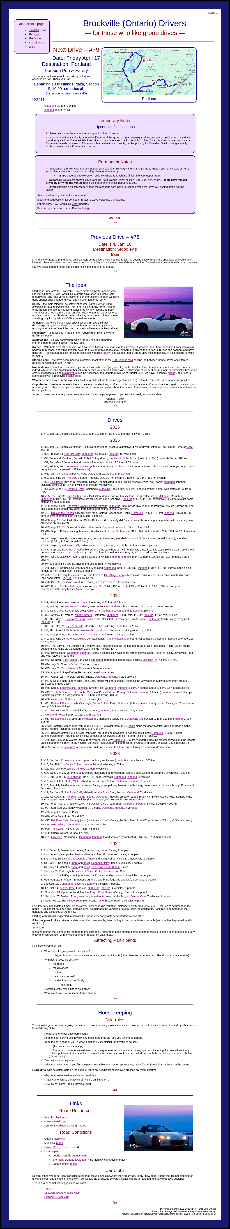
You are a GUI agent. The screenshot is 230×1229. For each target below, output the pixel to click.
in (112, 462)
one (118, 879)
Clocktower (56, 481)
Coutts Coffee (101, 703)
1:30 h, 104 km (121, 473)
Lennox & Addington (56, 1125)
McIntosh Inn (63, 552)
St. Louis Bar (90, 634)
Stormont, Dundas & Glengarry (71, 1159)
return (104, 850)
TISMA (48, 1188)
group (172, 372)
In (106, 433)
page (87, 208)
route (84, 602)
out (108, 462)
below (107, 352)
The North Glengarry (72, 586)
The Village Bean (114, 575)
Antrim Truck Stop (104, 792)
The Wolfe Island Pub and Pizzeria (87, 506)
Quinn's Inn (94, 610)
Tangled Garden (85, 768)
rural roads (124, 556)
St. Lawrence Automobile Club (62, 1192)
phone (107, 182)
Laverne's (69, 747)
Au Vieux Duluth (75, 638)
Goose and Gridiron (76, 606)
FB (87, 807)
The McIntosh (161, 496)
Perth (62, 871)
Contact (213, 13)
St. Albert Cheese (108, 133)
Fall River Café (58, 473)
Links (32, 46)
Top (115, 222)
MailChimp (68, 372)
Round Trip (143, 820)
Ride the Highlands (55, 1117)
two (128, 879)
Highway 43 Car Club (56, 1196)
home (131, 725)
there (77, 854)
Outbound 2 (124, 610)
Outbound (50, 105)
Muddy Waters (83, 615)
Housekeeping (37, 42)
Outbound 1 (109, 610)
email (75, 204)
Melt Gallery (58, 824)
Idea (36, 34)
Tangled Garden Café (133, 896)
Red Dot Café (72, 453)
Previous (34, 30)
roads (59, 1143)
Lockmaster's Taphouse (123, 458)
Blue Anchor (74, 496)
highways (59, 1138)
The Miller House (61, 692)
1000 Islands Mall (122, 360)
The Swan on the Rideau (79, 796)
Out (82, 433)
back (127, 760)
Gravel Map (51, 1147)
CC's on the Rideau (62, 513)
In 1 (125, 586)
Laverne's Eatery (75, 619)
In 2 (148, 586)
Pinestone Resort (153, 137)
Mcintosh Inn (149, 659)
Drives (38, 38)
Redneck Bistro (75, 488)
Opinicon (96, 803)
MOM (53, 602)
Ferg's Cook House (101, 892)
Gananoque (66, 883)
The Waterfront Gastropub (79, 466)
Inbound (49, 109)
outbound (169, 481)
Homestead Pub (86, 630)
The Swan (72, 477)
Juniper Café (67, 888)
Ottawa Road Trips (55, 1121)
